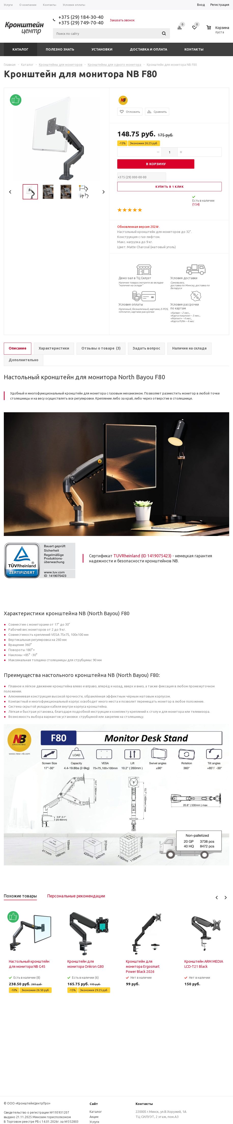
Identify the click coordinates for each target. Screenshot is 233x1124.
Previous (10, 192)
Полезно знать (60, 49)
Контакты (193, 49)
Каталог (20, 49)
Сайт (94, 1103)
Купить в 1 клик (169, 186)
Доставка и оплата (148, 49)
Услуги (94, 1121)
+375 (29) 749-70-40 (81, 22)
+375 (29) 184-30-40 (81, 17)
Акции (94, 1116)
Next (103, 192)
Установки (102, 49)
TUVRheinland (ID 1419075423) (142, 555)
